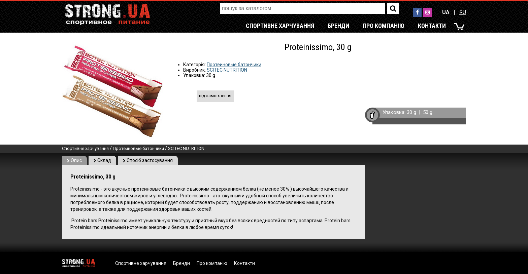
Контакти (432, 25)
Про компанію (383, 25)
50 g (427, 112)
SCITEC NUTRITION (227, 70)
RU (462, 12)
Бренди (338, 25)
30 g (411, 112)
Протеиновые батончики (234, 64)
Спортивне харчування (280, 25)
